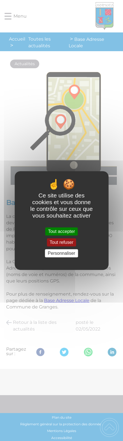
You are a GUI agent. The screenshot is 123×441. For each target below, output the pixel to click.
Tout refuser (61, 242)
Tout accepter (61, 231)
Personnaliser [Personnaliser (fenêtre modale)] (61, 253)
